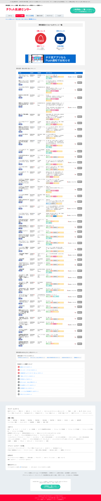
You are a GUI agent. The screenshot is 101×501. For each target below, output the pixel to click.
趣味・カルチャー (12, 459)
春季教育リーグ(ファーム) (13, 433)
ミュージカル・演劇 (12, 422)
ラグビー (25, 439)
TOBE (69, 411)
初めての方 (39, 15)
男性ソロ (21, 411)
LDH (75, 411)
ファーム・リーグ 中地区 (73, 429)
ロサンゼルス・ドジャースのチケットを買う (41, 467)
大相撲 (9, 441)
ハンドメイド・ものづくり (25, 459)
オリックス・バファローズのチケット (28, 370)
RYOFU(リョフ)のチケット (23, 357)
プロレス (22, 441)
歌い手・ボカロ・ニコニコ (85, 411)
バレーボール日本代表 (60, 437)
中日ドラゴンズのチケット (26, 394)
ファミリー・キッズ (28, 450)
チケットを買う (20, 15)
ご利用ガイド (52, 473)
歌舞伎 (38, 422)
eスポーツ (47, 448)
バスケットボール (72, 437)
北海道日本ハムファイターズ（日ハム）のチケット (31, 373)
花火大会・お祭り (54, 450)
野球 (9, 429)
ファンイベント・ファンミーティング (16, 448)
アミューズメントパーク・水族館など (16, 457)
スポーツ (10, 427)
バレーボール (36, 437)
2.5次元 (66, 420)
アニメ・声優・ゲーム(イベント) (35, 448)
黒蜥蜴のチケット (77, 357)
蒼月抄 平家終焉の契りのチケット (53, 357)
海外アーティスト (75, 413)
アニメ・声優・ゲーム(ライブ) (14, 413)
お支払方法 (74, 473)
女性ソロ (28, 411)
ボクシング (29, 441)
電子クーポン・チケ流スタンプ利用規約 (68, 475)
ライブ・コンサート (13, 409)
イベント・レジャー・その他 (16, 446)
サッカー (10, 435)
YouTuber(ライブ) (28, 413)
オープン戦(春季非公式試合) (44, 429)
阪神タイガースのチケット (26, 367)
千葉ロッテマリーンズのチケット (27, 376)
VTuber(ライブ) (38, 413)
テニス (28, 437)
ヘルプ (59, 15)
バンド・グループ (37, 411)
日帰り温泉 (30, 457)
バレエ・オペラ (23, 422)
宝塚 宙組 (45, 420)
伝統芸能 (32, 422)
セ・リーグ (15, 429)
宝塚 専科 (52, 420)
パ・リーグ (23, 429)
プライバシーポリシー (28, 475)
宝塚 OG (59, 420)
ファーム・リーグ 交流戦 (17, 431)
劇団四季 (79, 420)
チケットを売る (30, 15)
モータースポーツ (39, 441)
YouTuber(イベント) (57, 448)
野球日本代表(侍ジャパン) (28, 433)
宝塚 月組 (22, 420)
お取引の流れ (60, 473)
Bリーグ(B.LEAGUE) (84, 437)
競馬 (47, 441)
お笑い (72, 420)
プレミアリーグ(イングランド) (47, 435)
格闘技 (15, 441)
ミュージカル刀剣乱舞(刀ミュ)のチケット (29, 391)
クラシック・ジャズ (87, 413)
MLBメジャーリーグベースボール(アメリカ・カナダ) (48, 433)
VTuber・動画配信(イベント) (14, 450)
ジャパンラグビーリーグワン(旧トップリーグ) (62, 439)
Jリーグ (16, 435)
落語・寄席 (45, 422)
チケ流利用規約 (43, 473)
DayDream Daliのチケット (67, 357)
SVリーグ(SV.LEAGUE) (47, 437)
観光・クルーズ (61, 457)
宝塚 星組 (37, 420)
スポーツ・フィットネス (49, 457)
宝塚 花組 (15, 420)
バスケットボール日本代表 (13, 439)
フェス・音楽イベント (50, 413)
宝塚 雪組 (30, 420)
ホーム (10, 15)
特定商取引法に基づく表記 (50, 475)
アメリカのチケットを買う (13, 467)
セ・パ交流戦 (32, 429)
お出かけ (10, 455)
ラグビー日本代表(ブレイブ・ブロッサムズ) (39, 439)
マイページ (49, 15)
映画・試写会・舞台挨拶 (41, 450)
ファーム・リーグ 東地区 (59, 429)
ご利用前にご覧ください (83, 10)
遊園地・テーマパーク (66, 450)
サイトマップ (38, 475)
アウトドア (38, 457)
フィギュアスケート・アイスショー (15, 437)
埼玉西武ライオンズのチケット (27, 388)
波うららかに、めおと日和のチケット (38, 357)
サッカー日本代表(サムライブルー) (29, 435)
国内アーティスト (12, 411)
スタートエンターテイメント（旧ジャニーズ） (54, 411)
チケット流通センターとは (31, 473)
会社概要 (67, 473)
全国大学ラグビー (80, 439)
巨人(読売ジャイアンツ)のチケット (28, 385)
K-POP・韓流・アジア (63, 413)
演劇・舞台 (11, 418)
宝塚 (9, 420)
